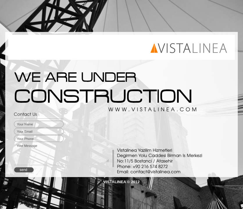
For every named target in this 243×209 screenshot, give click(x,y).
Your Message (62, 152)
